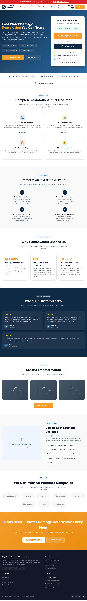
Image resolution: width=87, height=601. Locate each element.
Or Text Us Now (55, 541)
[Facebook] (72, 597)
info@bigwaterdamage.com (52, 581)
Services (23, 7)
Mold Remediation (50, 564)
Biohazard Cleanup (50, 569)
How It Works (30, 7)
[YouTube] (83, 597)
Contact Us (5, 588)
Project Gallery (6, 586)
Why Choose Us (6, 578)
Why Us (38, 7)
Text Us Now (67, 47)
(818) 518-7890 (70, 6)
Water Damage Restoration (52, 561)
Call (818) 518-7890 (13, 58)
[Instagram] (76, 597)
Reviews (46, 7)
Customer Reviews (7, 583)
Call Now (80, 7)
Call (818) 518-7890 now (61, 2)
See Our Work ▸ (32, 58)
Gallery (53, 7)
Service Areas (60, 7)
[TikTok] (79, 597)
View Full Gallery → (43, 406)
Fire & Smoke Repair (50, 567)
